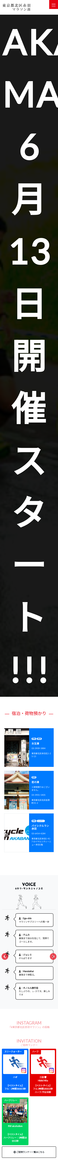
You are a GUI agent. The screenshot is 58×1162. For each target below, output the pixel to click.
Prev (8, 956)
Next (49, 956)
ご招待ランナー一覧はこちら (29, 1152)
